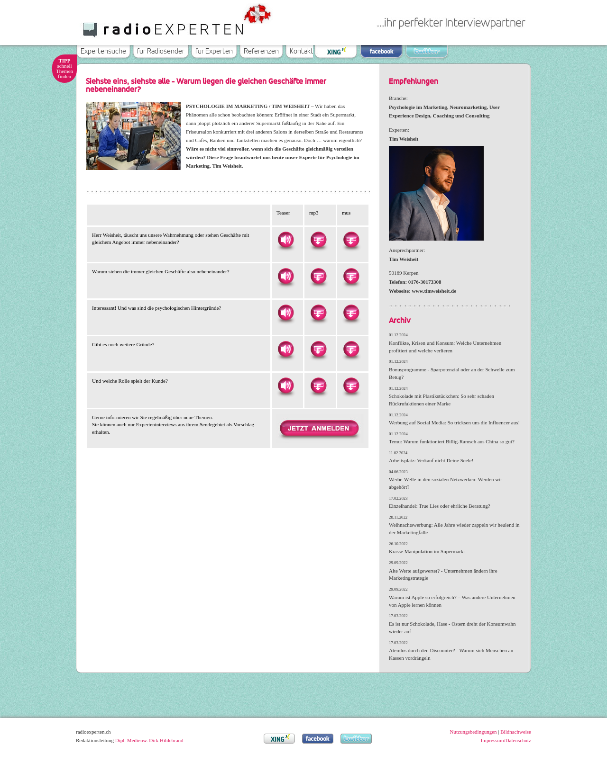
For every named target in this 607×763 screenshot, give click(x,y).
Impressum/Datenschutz (506, 740)
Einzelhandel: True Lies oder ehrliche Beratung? (439, 506)
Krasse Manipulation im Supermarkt (427, 551)
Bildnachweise (515, 732)
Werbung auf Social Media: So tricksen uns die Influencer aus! (454, 422)
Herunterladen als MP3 (318, 240)
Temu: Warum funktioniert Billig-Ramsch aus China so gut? (452, 441)
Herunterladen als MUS (351, 240)
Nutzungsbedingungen (473, 732)
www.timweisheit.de (434, 291)
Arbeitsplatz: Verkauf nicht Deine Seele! (431, 460)
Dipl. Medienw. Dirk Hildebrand (149, 740)
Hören (285, 240)
